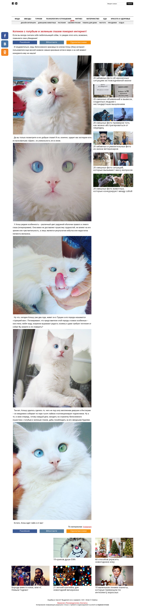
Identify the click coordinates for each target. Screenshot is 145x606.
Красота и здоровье (120, 19)
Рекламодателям (72, 603)
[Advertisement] (113, 44)
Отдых (121, 23)
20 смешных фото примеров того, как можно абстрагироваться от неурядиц (111, 125)
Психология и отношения (58, 19)
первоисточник (103, 605)
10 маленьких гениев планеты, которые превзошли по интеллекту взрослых (111, 590)
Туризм (38, 19)
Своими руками (74, 23)
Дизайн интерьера (28, 23)
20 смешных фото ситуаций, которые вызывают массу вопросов (113, 168)
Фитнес (78, 19)
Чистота (102, 23)
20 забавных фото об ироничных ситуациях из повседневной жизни (112, 79)
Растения (62, 23)
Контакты (83, 603)
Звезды (27, 19)
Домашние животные (47, 23)
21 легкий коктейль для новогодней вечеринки (66, 588)
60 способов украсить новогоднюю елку (107, 560)
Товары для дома (90, 23)
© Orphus (93, 600)
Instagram (87, 527)
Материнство (93, 19)
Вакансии (61, 603)
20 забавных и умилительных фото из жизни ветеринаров (112, 147)
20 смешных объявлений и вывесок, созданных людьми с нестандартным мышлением (113, 102)
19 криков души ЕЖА (64, 559)
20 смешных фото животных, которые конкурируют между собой (112, 190)
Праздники (112, 23)
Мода (17, 19)
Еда (105, 19)
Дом (72, 21)
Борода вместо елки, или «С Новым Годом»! (26, 588)
